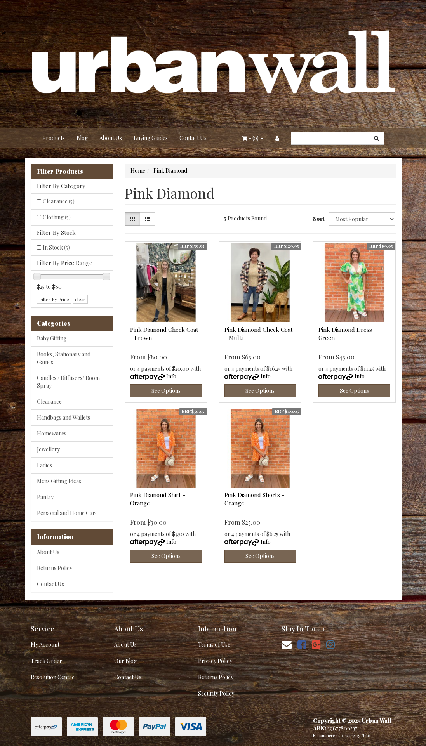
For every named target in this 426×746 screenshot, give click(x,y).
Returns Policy (54, 568)
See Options (166, 390)
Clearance (59, 201)
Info (171, 376)
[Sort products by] (362, 219)
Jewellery (48, 449)
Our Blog (125, 660)
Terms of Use (214, 644)
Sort (318, 218)
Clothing (57, 217)
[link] (301, 644)
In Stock (56, 247)
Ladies (44, 465)
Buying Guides (151, 138)
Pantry (45, 497)
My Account (45, 644)
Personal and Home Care (67, 513)
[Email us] (287, 644)
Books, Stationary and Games (63, 358)
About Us (110, 138)
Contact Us (193, 138)
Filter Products (60, 171)
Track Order (46, 660)
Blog (82, 138)
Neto (366, 735)
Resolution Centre (53, 677)
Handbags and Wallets (63, 417)
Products (53, 138)
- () (253, 138)
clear (80, 299)
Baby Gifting (51, 338)
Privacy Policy (215, 660)
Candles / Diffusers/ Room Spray (68, 381)
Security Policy (216, 693)
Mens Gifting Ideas (59, 481)
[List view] (147, 219)
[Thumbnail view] (132, 219)
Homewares (51, 433)
